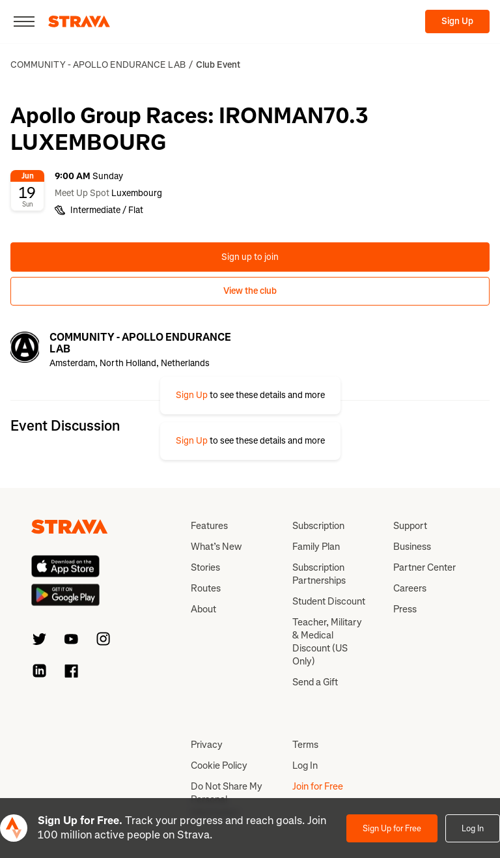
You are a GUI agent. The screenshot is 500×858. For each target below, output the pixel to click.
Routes (206, 588)
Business (412, 546)
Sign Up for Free (392, 828)
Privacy (207, 744)
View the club (250, 291)
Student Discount (328, 601)
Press (405, 609)
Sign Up (457, 21)
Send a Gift (315, 682)
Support (410, 525)
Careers (409, 588)
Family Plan (316, 546)
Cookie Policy (219, 765)
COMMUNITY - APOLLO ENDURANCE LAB (98, 65)
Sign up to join (250, 257)
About (203, 609)
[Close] (24, 21)
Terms (305, 744)
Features (209, 525)
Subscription (318, 525)
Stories (205, 567)
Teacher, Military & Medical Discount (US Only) (327, 642)
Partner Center (424, 567)
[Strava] (79, 21)
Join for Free (317, 786)
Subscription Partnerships (319, 574)
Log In (473, 828)
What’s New (216, 546)
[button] (250, 395)
